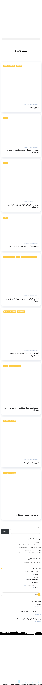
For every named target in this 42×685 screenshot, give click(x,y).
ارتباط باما (7, 669)
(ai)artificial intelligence (29, 256)
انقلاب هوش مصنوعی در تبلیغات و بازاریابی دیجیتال (22, 300)
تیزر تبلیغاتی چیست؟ (31, 463)
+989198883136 (21, 661)
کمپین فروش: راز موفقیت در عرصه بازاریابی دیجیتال (21, 409)
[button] (21, 39)
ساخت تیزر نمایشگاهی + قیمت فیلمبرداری (21, 675)
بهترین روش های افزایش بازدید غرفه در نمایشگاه (23, 206)
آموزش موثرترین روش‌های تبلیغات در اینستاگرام (24, 354)
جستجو (39, 527)
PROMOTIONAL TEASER (10, 311)
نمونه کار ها (18, 669)
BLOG (5, 118)
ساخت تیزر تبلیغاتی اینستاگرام (27, 515)
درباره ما (28, 669)
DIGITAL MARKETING (9, 65)
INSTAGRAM (21, 311)
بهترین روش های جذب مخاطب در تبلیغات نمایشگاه (23, 151)
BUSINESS (19, 65)
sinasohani (34, 104)
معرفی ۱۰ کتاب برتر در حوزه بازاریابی (24, 246)
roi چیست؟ (34, 108)
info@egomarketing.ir (21, 652)
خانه (36, 669)
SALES (5, 366)
